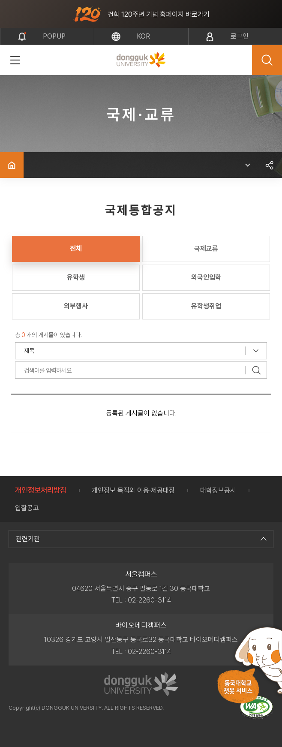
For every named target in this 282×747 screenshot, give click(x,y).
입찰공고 (27, 508)
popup (54, 36)
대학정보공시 (218, 490)
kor (143, 36)
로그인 (240, 36)
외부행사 (76, 306)
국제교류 (206, 248)
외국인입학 (206, 277)
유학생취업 (206, 306)
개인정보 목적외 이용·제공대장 (133, 490)
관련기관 (140, 539)
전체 (76, 248)
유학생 (76, 277)
